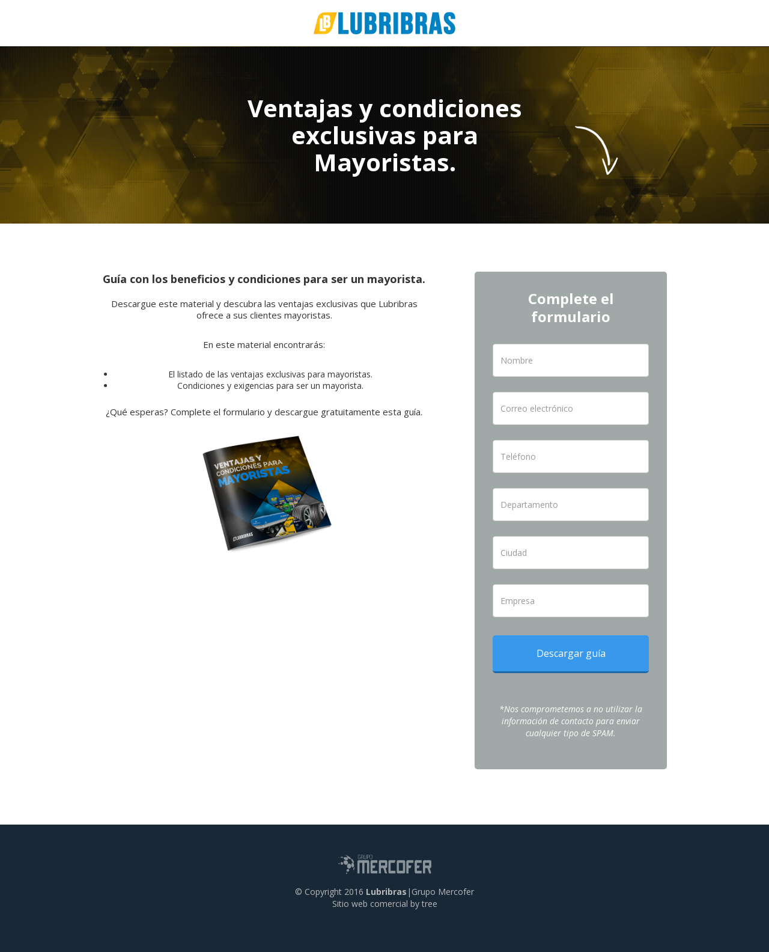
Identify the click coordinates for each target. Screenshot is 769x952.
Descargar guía (571, 653)
